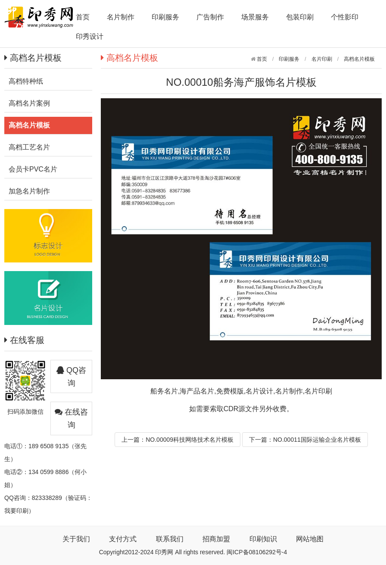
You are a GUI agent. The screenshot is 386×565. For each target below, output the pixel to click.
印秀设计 (89, 36)
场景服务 (255, 17)
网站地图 (310, 539)
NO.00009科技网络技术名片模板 (189, 439)
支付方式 (123, 539)
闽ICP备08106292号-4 (257, 552)
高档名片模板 (359, 59)
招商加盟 (216, 539)
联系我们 (170, 539)
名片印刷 (321, 59)
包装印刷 (300, 17)
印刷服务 (165, 17)
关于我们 (76, 539)
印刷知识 (263, 539)
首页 (83, 17)
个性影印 (344, 17)
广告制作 (210, 17)
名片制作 (120, 17)
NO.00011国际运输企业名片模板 (317, 439)
